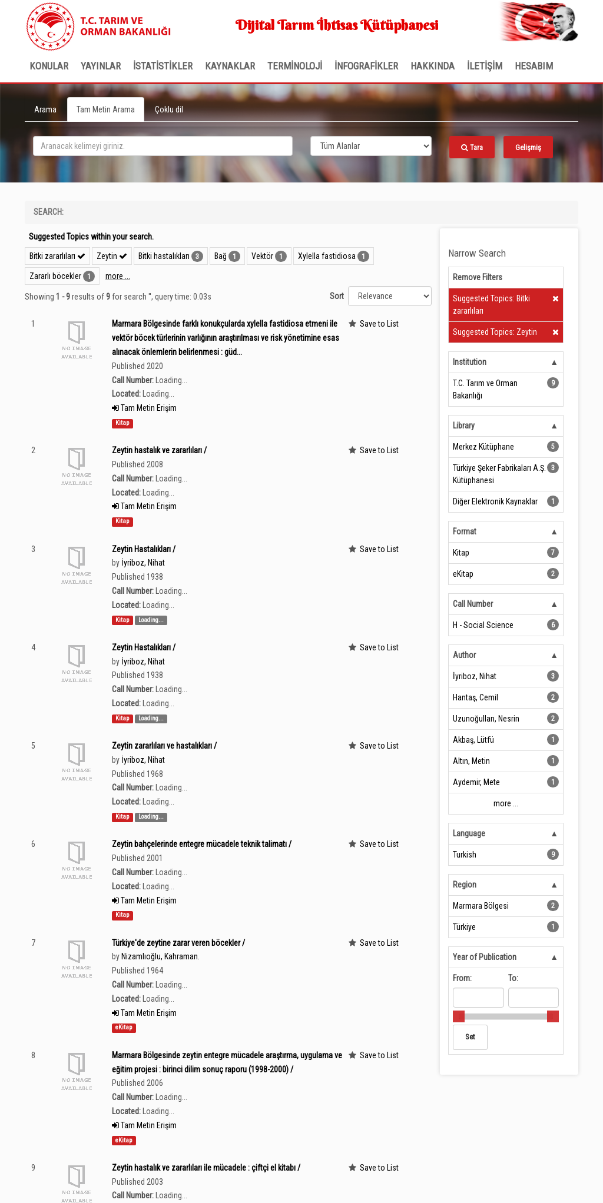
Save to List (379, 323)
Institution (469, 362)
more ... (117, 276)
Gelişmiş (528, 147)
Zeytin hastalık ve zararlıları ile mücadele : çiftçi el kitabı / (206, 1167)
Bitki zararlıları (57, 256)
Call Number (473, 604)
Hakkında (432, 66)
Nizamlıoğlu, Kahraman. (160, 956)
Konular (48, 66)
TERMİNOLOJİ (294, 66)
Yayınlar (101, 66)
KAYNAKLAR (230, 66)
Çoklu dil (169, 109)
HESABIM (534, 66)
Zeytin (112, 256)
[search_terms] (163, 146)
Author (464, 655)
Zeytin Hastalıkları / (143, 549)
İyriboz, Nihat (143, 562)
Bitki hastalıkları (164, 256)
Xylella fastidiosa (327, 256)
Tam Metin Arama (106, 109)
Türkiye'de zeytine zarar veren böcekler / (178, 943)
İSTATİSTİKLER (163, 66)
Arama (45, 109)
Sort (337, 296)
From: (462, 978)
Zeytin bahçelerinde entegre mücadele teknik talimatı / (201, 844)
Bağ (220, 256)
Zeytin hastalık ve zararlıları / (159, 450)
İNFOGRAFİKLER (366, 66)
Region (464, 884)
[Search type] (371, 146)
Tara (472, 147)
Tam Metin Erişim (144, 408)
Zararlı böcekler (55, 276)
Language (469, 833)
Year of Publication (484, 957)
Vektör (262, 256)
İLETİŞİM (484, 66)
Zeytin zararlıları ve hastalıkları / (164, 745)
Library (464, 425)
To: (513, 978)
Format (464, 531)
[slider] (459, 1016)
